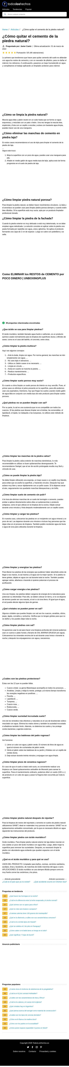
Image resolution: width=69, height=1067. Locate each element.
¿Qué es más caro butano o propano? (23, 909)
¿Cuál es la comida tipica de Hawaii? (22, 922)
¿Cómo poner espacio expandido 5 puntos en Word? (28, 1028)
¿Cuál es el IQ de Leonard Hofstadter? (23, 993)
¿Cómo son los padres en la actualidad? (24, 1024)
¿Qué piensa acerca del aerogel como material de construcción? (32, 1011)
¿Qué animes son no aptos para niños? (23, 905)
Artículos (5, 9)
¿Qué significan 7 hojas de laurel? (21, 935)
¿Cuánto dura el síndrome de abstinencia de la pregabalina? (31, 989)
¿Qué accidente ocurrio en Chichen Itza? (50, 882)
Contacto (32, 1051)
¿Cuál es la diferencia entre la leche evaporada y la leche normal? (33, 900)
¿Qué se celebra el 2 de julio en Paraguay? (25, 926)
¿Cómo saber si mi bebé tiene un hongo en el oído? (28, 930)
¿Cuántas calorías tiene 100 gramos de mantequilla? (28, 913)
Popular (28, 9)
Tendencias (17, 9)
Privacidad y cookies (47, 1051)
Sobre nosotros (19, 1051)
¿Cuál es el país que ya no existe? (16, 882)
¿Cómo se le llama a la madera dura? (23, 1019)
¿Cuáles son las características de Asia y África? (27, 998)
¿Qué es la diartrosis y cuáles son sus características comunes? (32, 918)
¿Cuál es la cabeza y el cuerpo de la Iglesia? (25, 1002)
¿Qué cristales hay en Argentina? (21, 1006)
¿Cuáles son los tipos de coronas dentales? (25, 1015)
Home (5, 29)
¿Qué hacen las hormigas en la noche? (23, 896)
